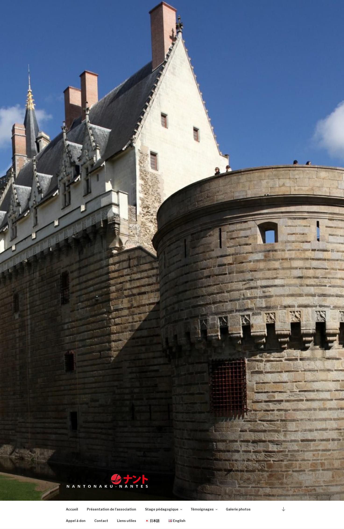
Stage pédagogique (164, 509)
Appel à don (75, 521)
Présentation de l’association (111, 509)
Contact (101, 521)
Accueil (72, 509)
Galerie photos (238, 509)
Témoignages (204, 509)
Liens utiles (126, 521)
